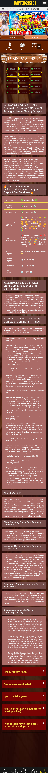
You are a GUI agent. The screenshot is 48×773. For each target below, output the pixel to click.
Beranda (43, 770)
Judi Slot (30, 298)
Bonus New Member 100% (20, 174)
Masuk (12, 37)
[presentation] (39, 46)
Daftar (36, 37)
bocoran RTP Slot (36, 300)
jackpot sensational (23, 153)
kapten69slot (9, 118)
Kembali (5, 770)
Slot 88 (8, 446)
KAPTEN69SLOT (25, 3)
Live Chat (33, 770)
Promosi (24, 770)
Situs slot (8, 499)
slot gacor (17, 476)
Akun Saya (14, 770)
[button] (4, 23)
